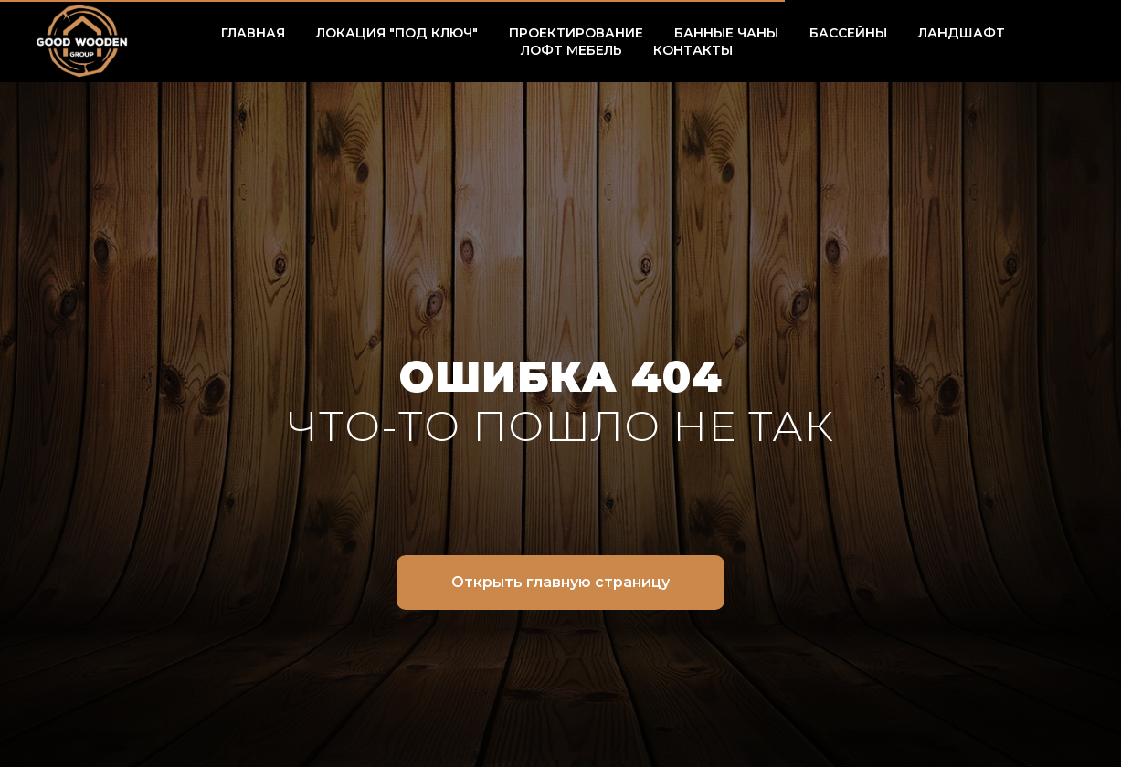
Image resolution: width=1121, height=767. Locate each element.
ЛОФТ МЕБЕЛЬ (571, 50)
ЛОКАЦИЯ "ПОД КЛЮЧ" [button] (397, 33)
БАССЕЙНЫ (848, 33)
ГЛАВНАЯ (253, 33)
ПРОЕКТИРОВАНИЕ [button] (576, 33)
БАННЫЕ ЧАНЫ (726, 33)
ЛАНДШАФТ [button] (961, 33)
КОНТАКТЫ (693, 50)
